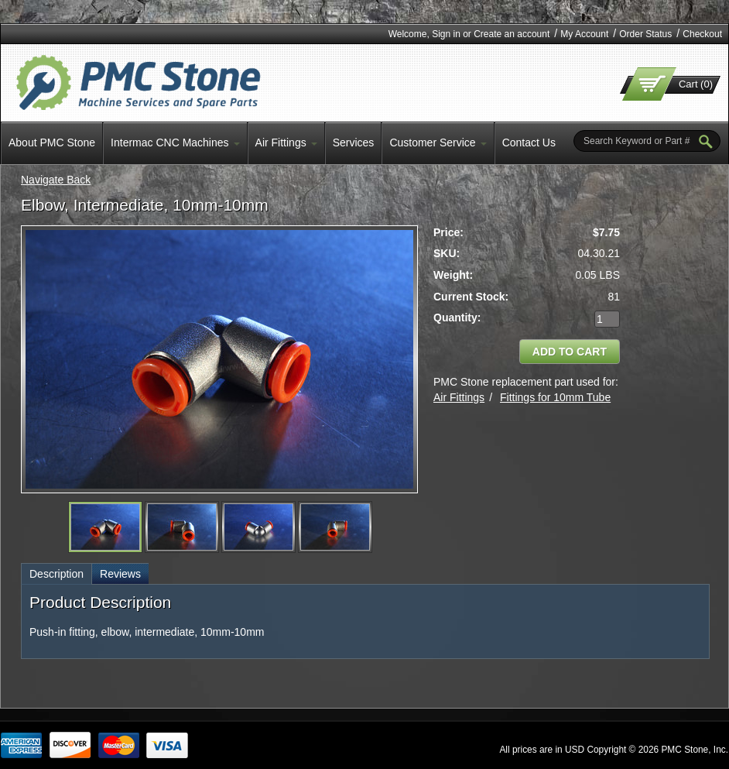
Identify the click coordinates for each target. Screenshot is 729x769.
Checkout (702, 34)
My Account (584, 34)
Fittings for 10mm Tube (555, 397)
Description (56, 574)
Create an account (511, 34)
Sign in (446, 34)
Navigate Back (56, 179)
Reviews (120, 574)
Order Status (645, 34)
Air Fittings (458, 397)
